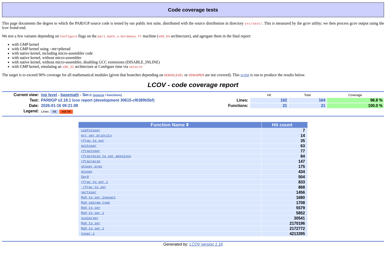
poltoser (88, 146)
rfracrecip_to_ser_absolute (106, 156)
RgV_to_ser (90, 208)
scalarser (89, 218)
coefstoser (90, 130)
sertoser (88, 192)
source (99, 95)
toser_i (88, 234)
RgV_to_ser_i (92, 213)
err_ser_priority (96, 136)
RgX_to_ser (90, 223)
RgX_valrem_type (95, 203)
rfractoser (90, 151)
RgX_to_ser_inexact (98, 197)
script (245, 75)
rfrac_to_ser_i (94, 182)
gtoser (87, 172)
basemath (70, 95)
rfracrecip (90, 161)
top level (49, 95)
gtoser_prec (91, 166)
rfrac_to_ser (92, 141)
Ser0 (85, 177)
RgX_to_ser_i (92, 228)
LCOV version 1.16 (206, 244)
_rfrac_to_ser (93, 187)
